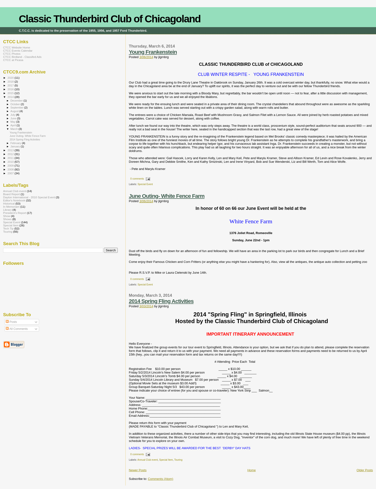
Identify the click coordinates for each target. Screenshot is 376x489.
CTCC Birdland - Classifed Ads (22, 56)
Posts (11, 322)
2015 (10, 93)
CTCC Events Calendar (17, 50)
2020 (10, 77)
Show (6, 215)
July (13, 114)
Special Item (166, 460)
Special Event (145, 184)
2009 (10, 165)
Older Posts (365, 470)
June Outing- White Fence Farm (166, 196)
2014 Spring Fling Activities (161, 301)
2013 (10, 150)
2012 (10, 154)
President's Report (14, 212)
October (16, 104)
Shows (7, 219)
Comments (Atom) (160, 479)
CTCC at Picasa (13, 59)
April (14, 125)
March (15, 128)
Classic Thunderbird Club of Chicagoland (109, 18)
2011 (10, 157)
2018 (10, 81)
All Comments (17, 329)
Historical (9, 203)
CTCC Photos (11, 53)
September (17, 107)
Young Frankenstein (153, 52)
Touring (178, 460)
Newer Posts (138, 470)
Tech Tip (8, 228)
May (13, 121)
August (15, 111)
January (16, 146)
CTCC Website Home (16, 47)
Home (251, 470)
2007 (10, 173)
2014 (10, 96)
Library (7, 209)
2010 (10, 161)
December (17, 100)
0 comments (137, 178)
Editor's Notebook (14, 200)
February (16, 143)
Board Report (11, 194)
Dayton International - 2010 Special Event (29, 197)
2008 (10, 169)
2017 (10, 85)
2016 (10, 89)
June (14, 118)
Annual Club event (147, 460)
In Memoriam (11, 206)
